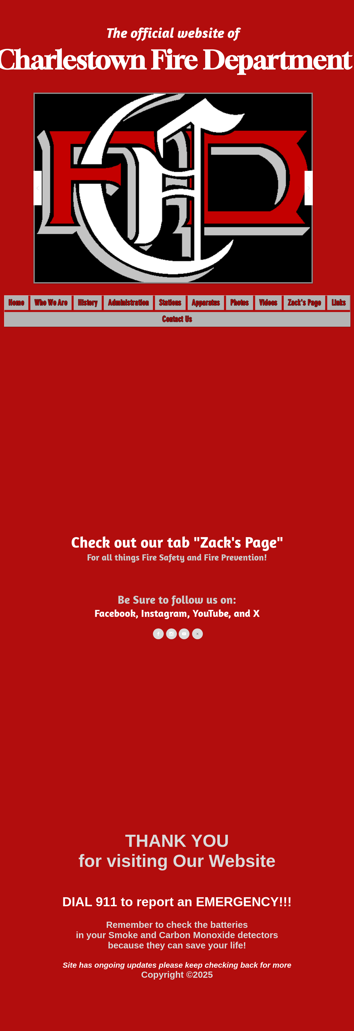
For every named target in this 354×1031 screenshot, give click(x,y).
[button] (173, 188)
